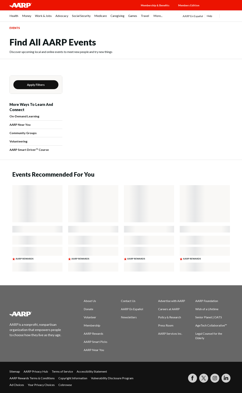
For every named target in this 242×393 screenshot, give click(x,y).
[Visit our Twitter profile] (203, 378)
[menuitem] (13, 17)
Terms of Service (62, 371)
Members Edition (188, 5)
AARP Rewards (93, 333)
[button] (220, 9)
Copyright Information (72, 378)
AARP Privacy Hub (36, 371)
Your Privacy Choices (41, 384)
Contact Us (128, 301)
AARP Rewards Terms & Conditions (32, 378)
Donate (88, 309)
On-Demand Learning (24, 116)
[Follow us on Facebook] (192, 378)
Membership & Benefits (155, 5)
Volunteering (18, 141)
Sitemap (14, 371)
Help (209, 15)
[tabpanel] (208, 16)
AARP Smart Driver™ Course (29, 149)
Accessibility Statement (92, 371)
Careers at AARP (169, 309)
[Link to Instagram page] (214, 378)
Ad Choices (16, 384)
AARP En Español (193, 16)
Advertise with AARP (171, 301)
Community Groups (23, 133)
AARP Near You (20, 124)
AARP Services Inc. (170, 333)
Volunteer (90, 317)
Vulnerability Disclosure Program (112, 378)
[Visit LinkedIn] (226, 378)
